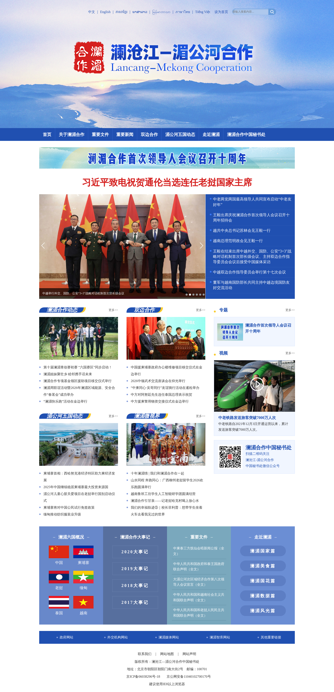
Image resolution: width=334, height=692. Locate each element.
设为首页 (221, 12)
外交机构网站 (117, 637)
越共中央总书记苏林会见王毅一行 (242, 230)
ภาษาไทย (183, 12)
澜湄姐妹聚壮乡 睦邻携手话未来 (67, 374)
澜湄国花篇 (263, 580)
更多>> (113, 310)
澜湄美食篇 (263, 566)
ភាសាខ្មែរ (121, 12)
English (105, 12)
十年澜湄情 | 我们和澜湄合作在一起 (157, 473)
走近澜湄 (211, 134)
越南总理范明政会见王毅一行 (238, 241)
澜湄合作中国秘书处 (246, 134)
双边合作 (149, 134)
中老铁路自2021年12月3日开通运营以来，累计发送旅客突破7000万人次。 (254, 423)
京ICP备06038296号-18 (143, 676)
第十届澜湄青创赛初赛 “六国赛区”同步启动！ (77, 367)
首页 (47, 134)
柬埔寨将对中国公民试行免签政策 (69, 507)
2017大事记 (135, 602)
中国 (59, 555)
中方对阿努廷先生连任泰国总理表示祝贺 (161, 394)
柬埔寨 (83, 555)
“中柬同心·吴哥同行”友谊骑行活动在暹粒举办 (165, 388)
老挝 (59, 580)
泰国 (59, 605)
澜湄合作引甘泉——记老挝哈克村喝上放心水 (165, 500)
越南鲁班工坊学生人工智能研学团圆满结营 (163, 494)
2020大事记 (135, 551)
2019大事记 (135, 568)
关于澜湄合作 (71, 134)
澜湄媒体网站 (168, 637)
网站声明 (189, 654)
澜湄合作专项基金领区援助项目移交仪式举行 (77, 381)
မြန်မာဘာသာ (161, 12)
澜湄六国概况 (71, 537)
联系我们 (145, 654)
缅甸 (83, 580)
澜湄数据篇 (263, 595)
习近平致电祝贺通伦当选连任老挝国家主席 (167, 182)
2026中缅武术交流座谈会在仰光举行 (158, 381)
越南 (83, 605)
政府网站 (66, 637)
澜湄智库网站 (220, 637)
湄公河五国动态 (180, 134)
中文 (91, 12)
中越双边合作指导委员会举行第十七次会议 (249, 272)
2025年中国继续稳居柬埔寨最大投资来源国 (75, 487)
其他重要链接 (271, 637)
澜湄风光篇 (263, 610)
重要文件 (100, 134)
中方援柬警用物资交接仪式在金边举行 (160, 401)
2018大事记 (135, 585)
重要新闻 (124, 134)
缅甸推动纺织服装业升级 (62, 514)
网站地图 (167, 654)
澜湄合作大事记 (135, 537)
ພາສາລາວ (139, 12)
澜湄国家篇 (263, 551)
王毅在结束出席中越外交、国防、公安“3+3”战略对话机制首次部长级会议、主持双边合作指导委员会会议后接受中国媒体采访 (252, 256)
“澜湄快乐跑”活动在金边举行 (65, 401)
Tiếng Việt (202, 12)
